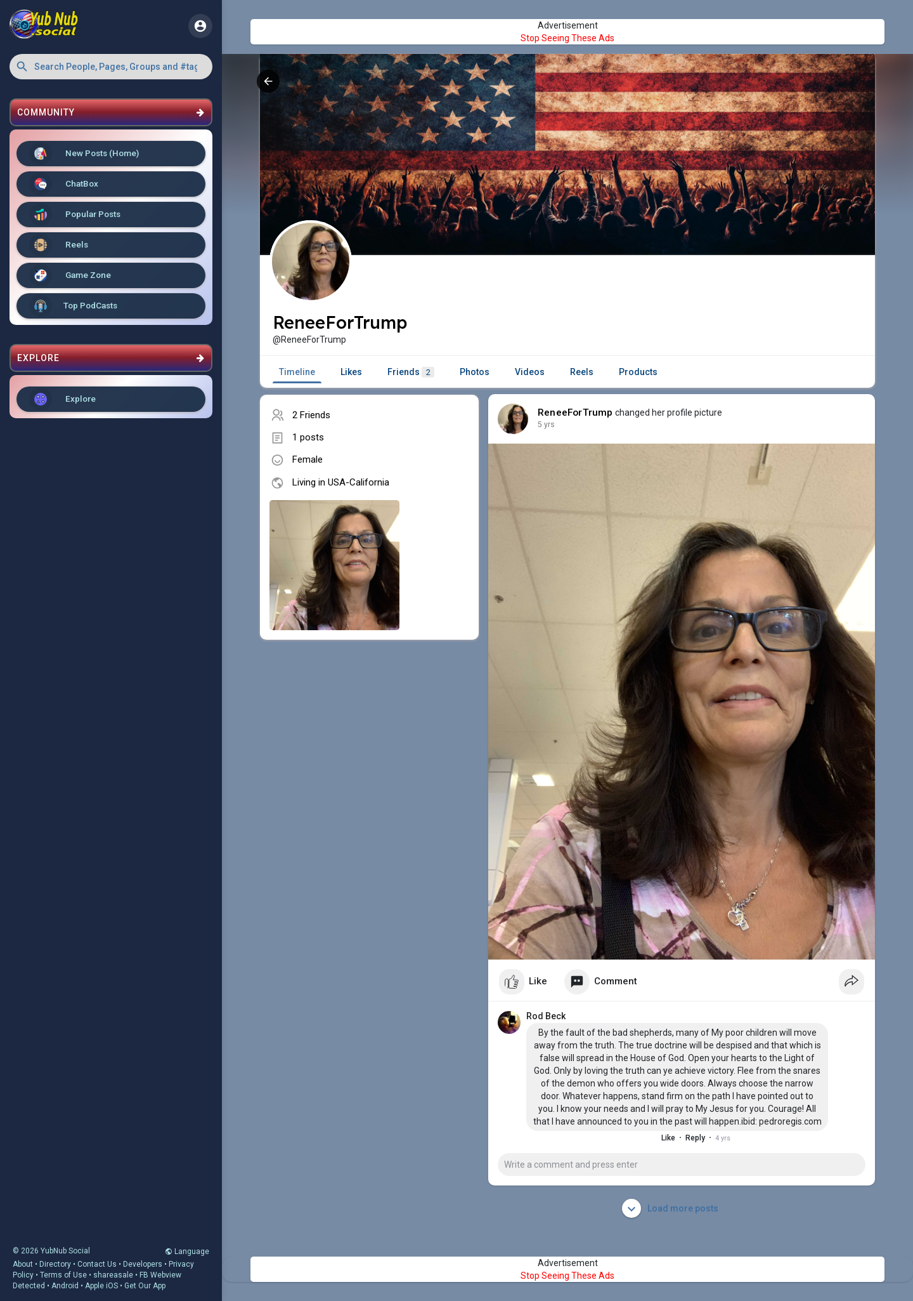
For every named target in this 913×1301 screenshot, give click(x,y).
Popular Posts (74, 214)
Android (65, 1285)
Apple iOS (101, 1285)
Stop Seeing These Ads (567, 38)
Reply (695, 1137)
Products (638, 372)
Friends (410, 372)
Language (187, 1251)
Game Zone (70, 275)
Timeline (297, 372)
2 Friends (311, 415)
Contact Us (97, 1264)
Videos (530, 372)
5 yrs (546, 424)
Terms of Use (63, 1275)
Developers (142, 1264)
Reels (58, 245)
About (23, 1264)
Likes (351, 372)
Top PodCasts (73, 305)
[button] (111, 66)
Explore (62, 399)
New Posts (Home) (84, 153)
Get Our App (144, 1285)
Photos (474, 372)
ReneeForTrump (575, 412)
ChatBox (63, 184)
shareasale (113, 1275)
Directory (55, 1264)
